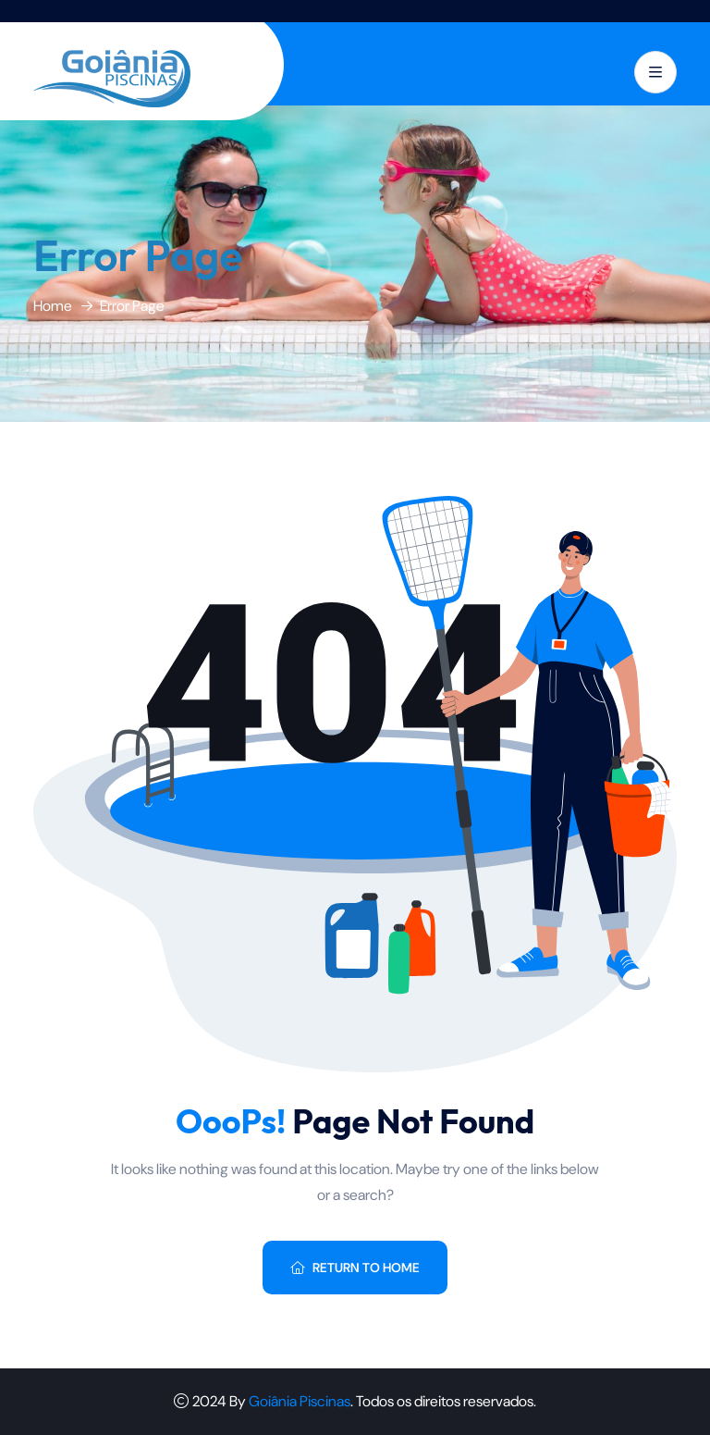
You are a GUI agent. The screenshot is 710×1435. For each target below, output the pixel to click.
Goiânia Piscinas (299, 1401)
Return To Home (355, 1267)
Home (52, 305)
